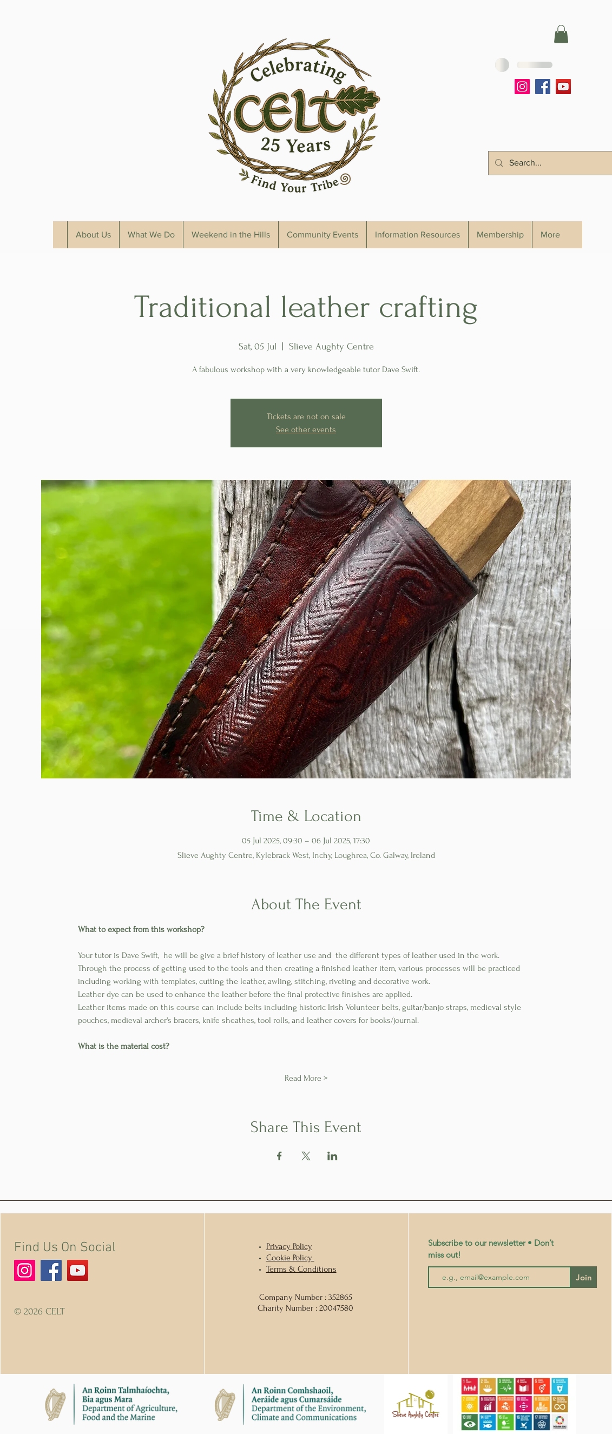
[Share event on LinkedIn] (332, 1156)
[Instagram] (522, 86)
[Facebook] (542, 86)
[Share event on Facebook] (279, 1156)
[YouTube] (563, 86)
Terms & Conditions (301, 1269)
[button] (561, 34)
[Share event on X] (306, 1156)
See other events (306, 429)
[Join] (584, 1277)
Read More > (306, 1078)
